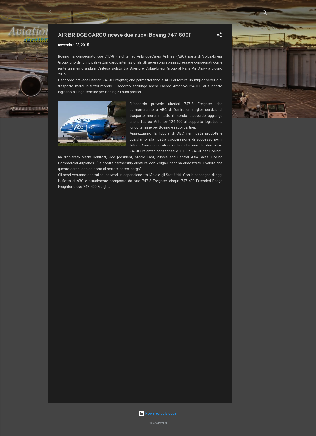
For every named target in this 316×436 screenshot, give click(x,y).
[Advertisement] (252, 98)
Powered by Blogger (158, 413)
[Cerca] (265, 13)
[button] (219, 35)
